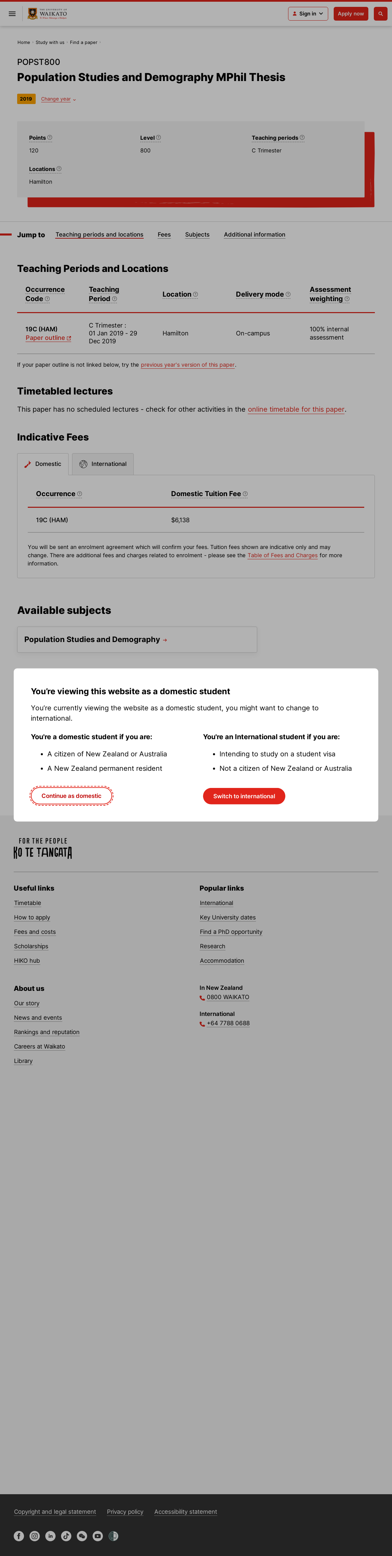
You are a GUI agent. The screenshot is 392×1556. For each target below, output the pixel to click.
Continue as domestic (71, 795)
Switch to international (244, 795)
